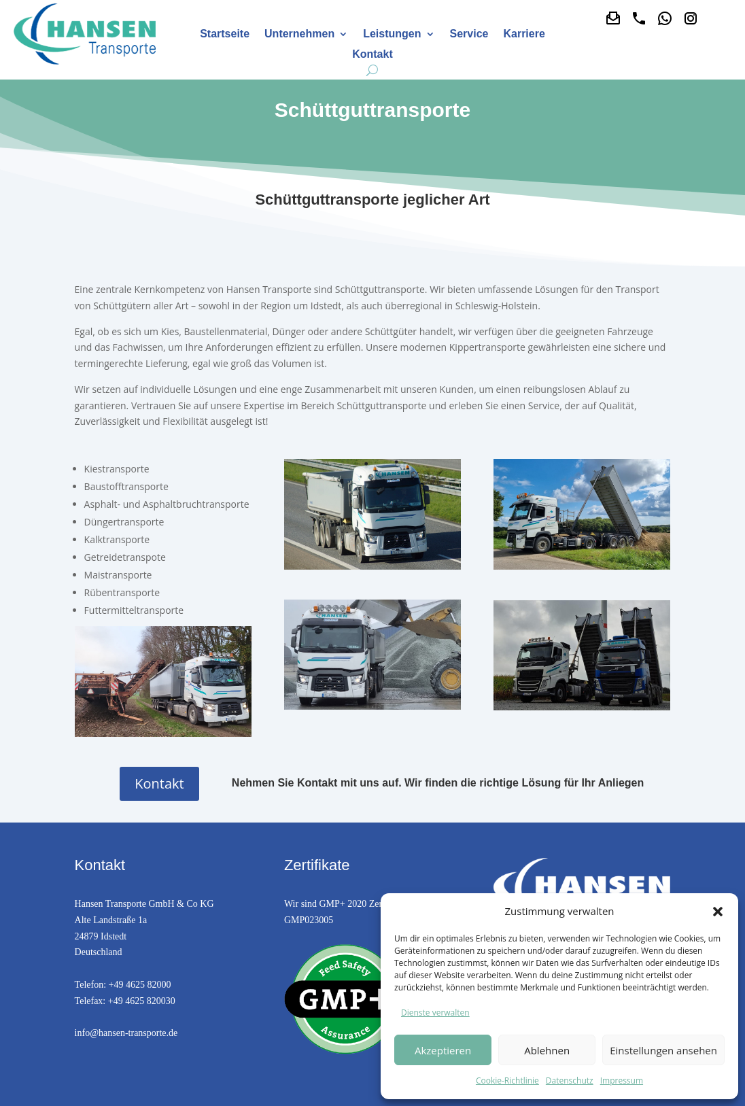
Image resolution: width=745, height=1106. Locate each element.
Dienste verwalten (435, 1012)
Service (469, 34)
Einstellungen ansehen (663, 1050)
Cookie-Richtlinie (507, 1080)
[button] (718, 911)
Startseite (224, 34)
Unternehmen (299, 34)
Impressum (621, 1080)
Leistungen (392, 34)
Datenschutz (569, 1080)
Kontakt (372, 55)
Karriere (523, 34)
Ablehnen (547, 1050)
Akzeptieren (443, 1050)
